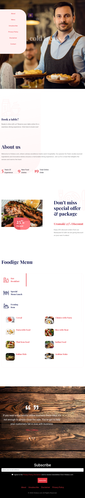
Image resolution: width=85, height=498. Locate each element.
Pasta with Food (23, 330)
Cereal (19, 317)
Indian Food (60, 342)
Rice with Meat (61, 330)
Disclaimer (13, 38)
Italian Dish (21, 354)
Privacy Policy (13, 32)
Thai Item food (22, 342)
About (13, 14)
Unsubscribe (13, 26)
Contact (13, 44)
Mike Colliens (32, 430)
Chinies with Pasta (63, 317)
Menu (13, 20)
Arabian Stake (61, 354)
